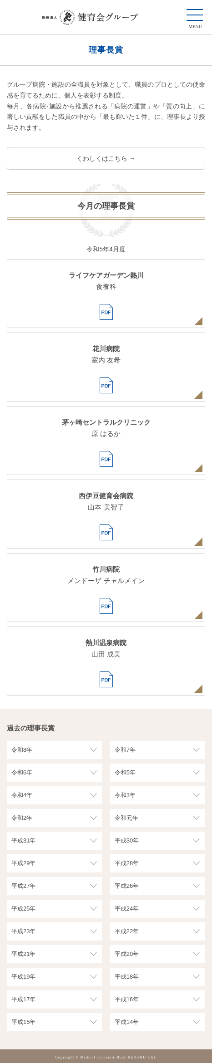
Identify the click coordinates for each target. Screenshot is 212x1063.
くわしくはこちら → (106, 158)
